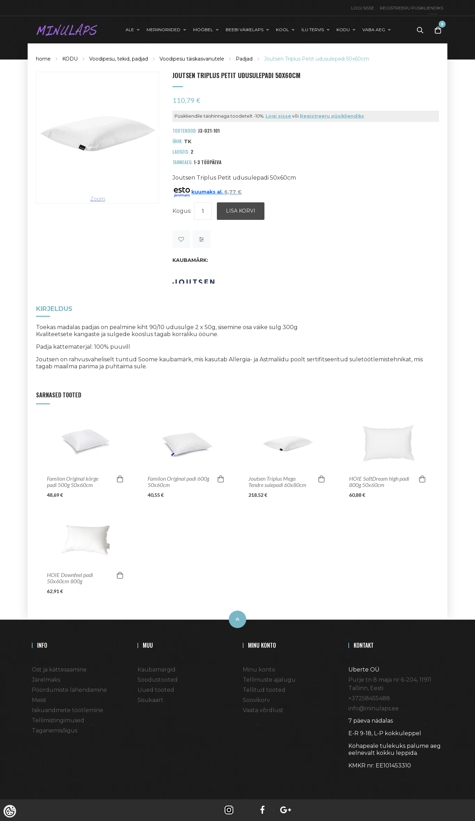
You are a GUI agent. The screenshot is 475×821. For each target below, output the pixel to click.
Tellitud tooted (264, 689)
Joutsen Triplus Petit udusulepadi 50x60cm (316, 58)
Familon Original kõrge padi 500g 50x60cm (72, 481)
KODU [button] (343, 29)
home (43, 58)
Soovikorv (256, 699)
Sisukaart (150, 699)
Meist (39, 699)
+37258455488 (369, 697)
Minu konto (259, 669)
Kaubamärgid (156, 669)
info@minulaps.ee (373, 707)
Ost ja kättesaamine (59, 669)
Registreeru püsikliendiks (411, 8)
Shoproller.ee (360, 777)
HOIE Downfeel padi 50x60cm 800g (70, 577)
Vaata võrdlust (263, 709)
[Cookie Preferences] (9, 811)
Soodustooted (157, 679)
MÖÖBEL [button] (203, 29)
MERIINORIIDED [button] (163, 29)
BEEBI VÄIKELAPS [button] (244, 29)
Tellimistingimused (58, 719)
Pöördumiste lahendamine (69, 689)
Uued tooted (155, 689)
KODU (70, 58)
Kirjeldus (54, 308)
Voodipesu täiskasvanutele (191, 58)
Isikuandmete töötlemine (67, 709)
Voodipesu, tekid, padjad (118, 58)
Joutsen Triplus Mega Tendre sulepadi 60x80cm (277, 481)
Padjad (244, 58)
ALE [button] (130, 29)
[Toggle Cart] (438, 29)
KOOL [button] (282, 29)
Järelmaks (46, 679)
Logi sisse (362, 8)
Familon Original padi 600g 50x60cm (178, 481)
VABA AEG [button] (373, 29)
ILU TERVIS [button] (313, 29)
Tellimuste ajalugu (269, 679)
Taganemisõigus (54, 729)
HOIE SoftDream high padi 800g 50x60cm (379, 481)
